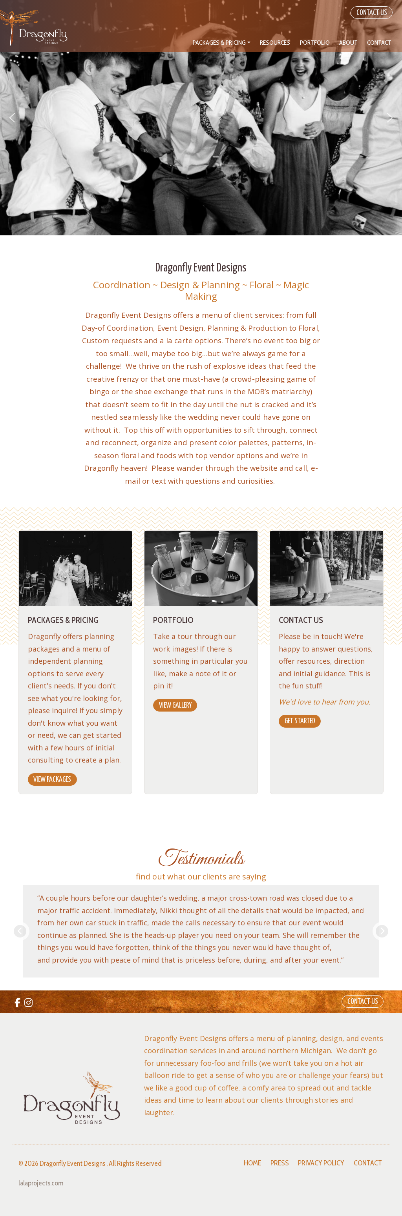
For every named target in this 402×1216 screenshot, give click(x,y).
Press (279, 1163)
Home (252, 1163)
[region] (201, 117)
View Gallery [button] (175, 705)
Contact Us (371, 12)
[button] (12, 117)
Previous (20, 931)
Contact (368, 1163)
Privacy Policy (321, 1163)
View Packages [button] (52, 779)
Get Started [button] (300, 721)
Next (382, 931)
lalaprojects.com (40, 1183)
